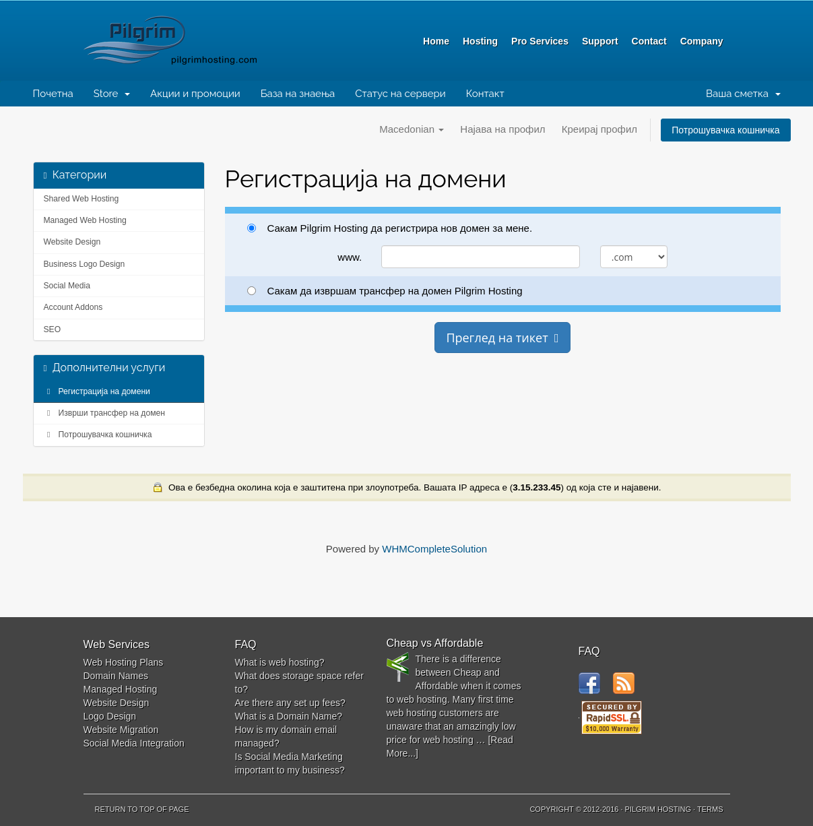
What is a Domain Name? (289, 716)
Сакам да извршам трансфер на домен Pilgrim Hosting (385, 290)
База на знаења (298, 94)
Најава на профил (502, 129)
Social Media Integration (134, 743)
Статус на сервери (400, 94)
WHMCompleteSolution (434, 548)
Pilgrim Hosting (198, 40)
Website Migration (121, 729)
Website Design (72, 242)
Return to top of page (142, 809)
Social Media (67, 285)
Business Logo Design (84, 264)
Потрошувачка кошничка (725, 130)
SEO (52, 329)
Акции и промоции (195, 94)
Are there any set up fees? (290, 702)
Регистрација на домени (97, 391)
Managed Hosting (121, 689)
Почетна (53, 94)
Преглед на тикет (502, 337)
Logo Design (110, 716)
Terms (710, 809)
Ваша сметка (743, 94)
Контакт (485, 94)
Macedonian (411, 129)
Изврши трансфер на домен (105, 413)
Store (112, 94)
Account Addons (73, 307)
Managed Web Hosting (85, 220)
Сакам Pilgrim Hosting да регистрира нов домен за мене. (390, 228)
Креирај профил (599, 129)
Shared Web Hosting (81, 198)
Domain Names (116, 675)
